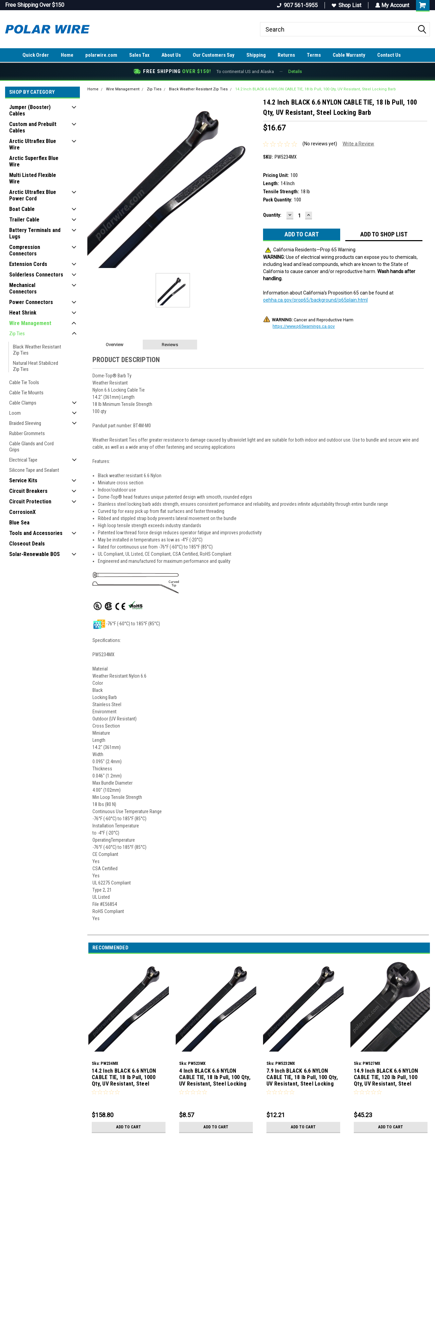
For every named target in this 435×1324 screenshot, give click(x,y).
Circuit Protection (30, 501)
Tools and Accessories (36, 533)
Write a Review (358, 143)
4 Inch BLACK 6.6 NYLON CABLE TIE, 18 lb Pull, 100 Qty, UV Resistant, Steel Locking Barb (214, 1078)
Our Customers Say (213, 55)
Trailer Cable (24, 219)
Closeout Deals (27, 543)
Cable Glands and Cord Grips (31, 447)
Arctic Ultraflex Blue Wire (32, 144)
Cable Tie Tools (24, 382)
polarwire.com (101, 55)
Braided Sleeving (25, 423)
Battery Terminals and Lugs (34, 233)
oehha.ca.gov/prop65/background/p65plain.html (315, 300)
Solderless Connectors (36, 274)
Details (295, 71)
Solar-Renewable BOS (34, 554)
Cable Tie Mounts (26, 393)
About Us (171, 55)
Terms (314, 55)
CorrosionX (22, 512)
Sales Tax (139, 55)
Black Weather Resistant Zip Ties (37, 350)
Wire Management (30, 323)
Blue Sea (19, 522)
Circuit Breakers (28, 491)
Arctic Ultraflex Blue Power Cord (32, 195)
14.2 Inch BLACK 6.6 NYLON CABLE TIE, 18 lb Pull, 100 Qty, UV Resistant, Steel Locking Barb (315, 89)
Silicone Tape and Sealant (34, 470)
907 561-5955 (296, 5)
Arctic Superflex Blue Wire (33, 161)
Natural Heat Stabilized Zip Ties (35, 366)
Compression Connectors (24, 250)
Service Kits (23, 480)
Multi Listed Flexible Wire (32, 178)
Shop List (346, 5)
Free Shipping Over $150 (34, 5)
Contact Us (389, 55)
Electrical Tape (23, 460)
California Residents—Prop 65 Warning (310, 250)
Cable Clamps (22, 403)
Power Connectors (31, 302)
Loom (15, 413)
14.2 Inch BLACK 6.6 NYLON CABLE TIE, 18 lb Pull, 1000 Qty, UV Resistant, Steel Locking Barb (124, 1078)
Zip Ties (17, 333)
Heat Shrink (22, 312)
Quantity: (272, 215)
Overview (114, 344)
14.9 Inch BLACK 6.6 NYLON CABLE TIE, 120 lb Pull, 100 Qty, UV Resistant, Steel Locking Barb (386, 1078)
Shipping (256, 55)
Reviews (170, 344)
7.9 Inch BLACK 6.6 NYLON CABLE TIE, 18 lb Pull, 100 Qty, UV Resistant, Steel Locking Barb (302, 1078)
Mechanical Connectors (23, 288)
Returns (286, 55)
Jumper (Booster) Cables (30, 110)
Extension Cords (28, 264)
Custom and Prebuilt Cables (32, 127)
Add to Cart (128, 1127)
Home (67, 55)
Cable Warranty (349, 55)
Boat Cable (22, 209)
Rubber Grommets (27, 433)
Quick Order (35, 55)
